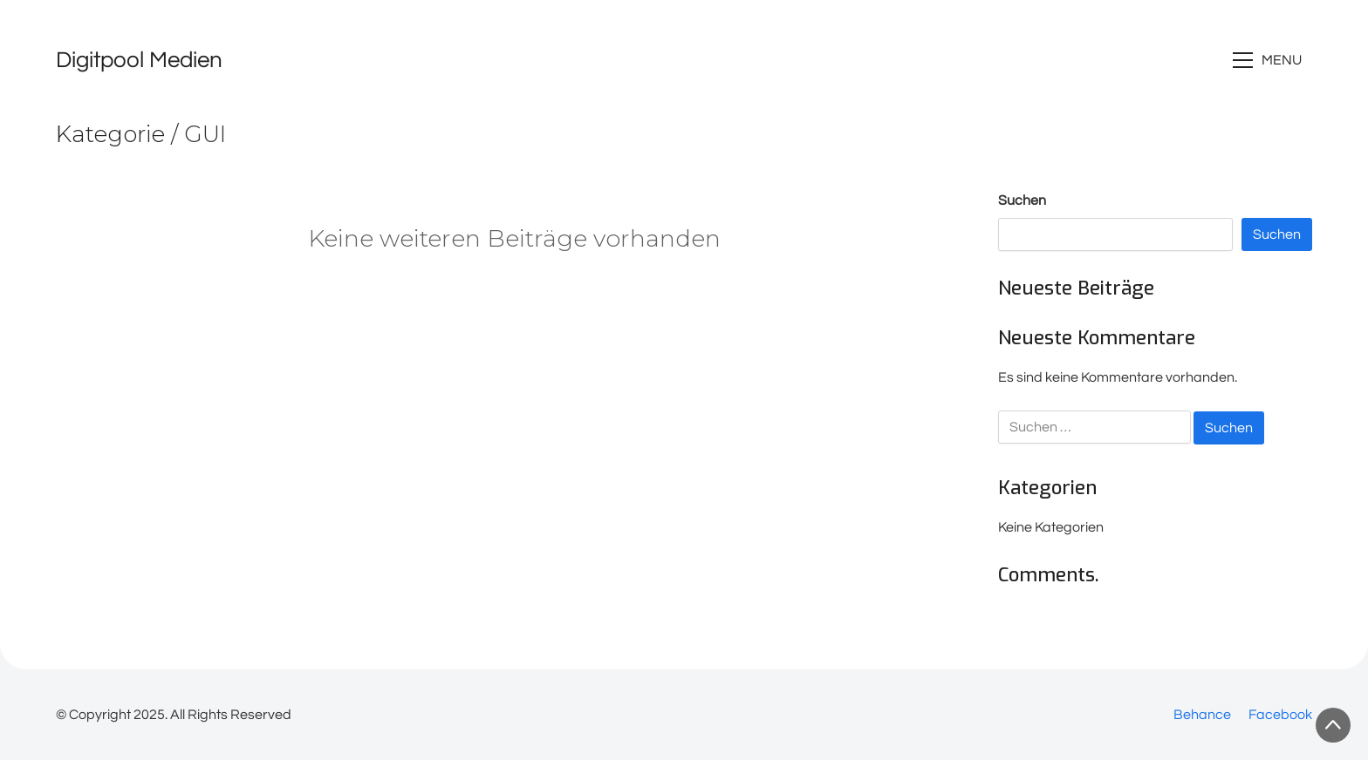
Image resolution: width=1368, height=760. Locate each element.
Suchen (1022, 200)
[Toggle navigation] (1270, 60)
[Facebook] (1280, 715)
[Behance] (1202, 715)
